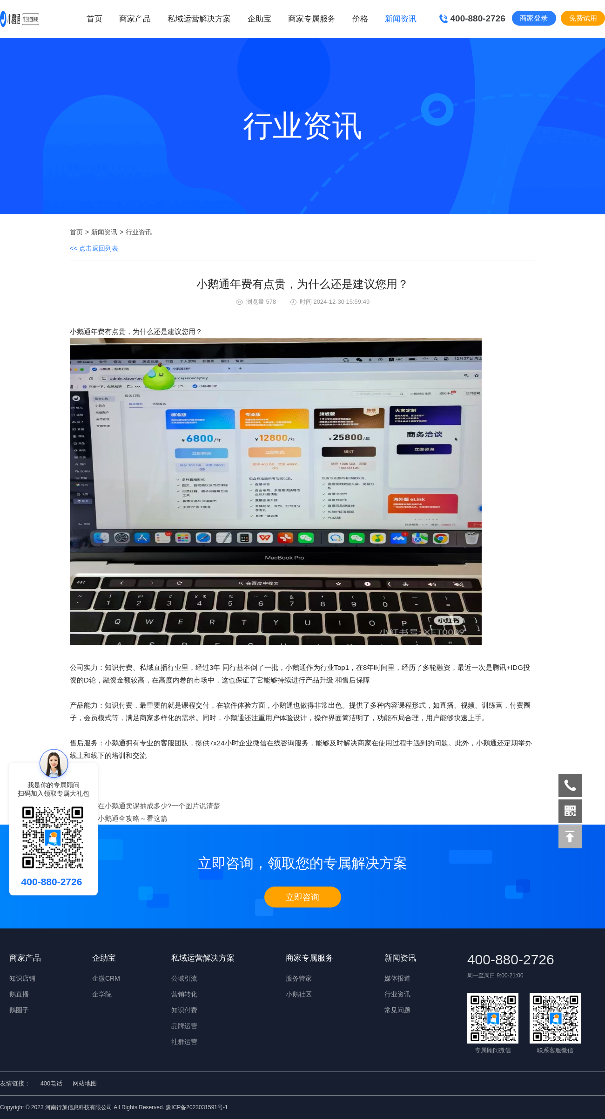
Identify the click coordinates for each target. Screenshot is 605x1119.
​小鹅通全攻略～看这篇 (133, 818)
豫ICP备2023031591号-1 (197, 1107)
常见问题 (397, 1010)
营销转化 (184, 994)
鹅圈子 (19, 1010)
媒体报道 (397, 978)
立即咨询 (302, 897)
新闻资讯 (104, 232)
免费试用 (583, 18)
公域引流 (184, 978)
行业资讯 (139, 232)
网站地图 (85, 1083)
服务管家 (299, 978)
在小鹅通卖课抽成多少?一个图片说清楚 (159, 806)
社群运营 (184, 1041)
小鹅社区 (299, 994)
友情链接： (15, 1083)
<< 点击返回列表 (94, 248)
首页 (94, 18)
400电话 (51, 1083)
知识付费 (184, 1010)
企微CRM (106, 978)
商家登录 (534, 18)
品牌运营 (184, 1026)
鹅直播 (19, 994)
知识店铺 (22, 978)
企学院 (102, 994)
